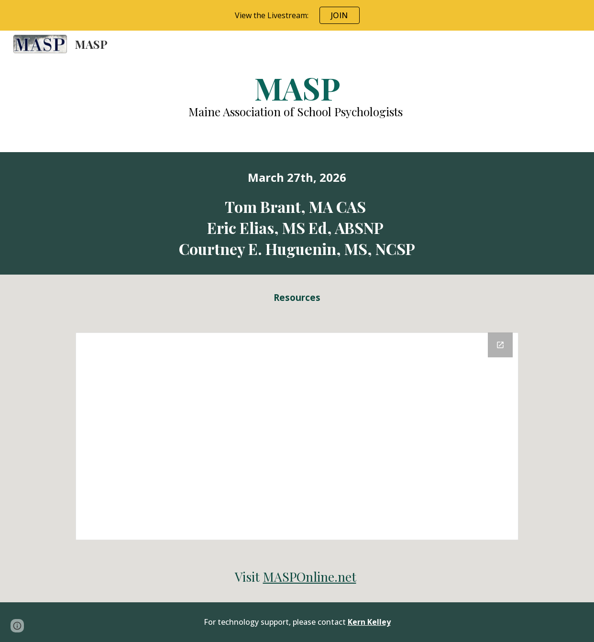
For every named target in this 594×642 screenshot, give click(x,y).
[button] (17, 625)
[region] (297, 15)
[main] (297, 95)
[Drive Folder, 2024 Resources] (297, 436)
